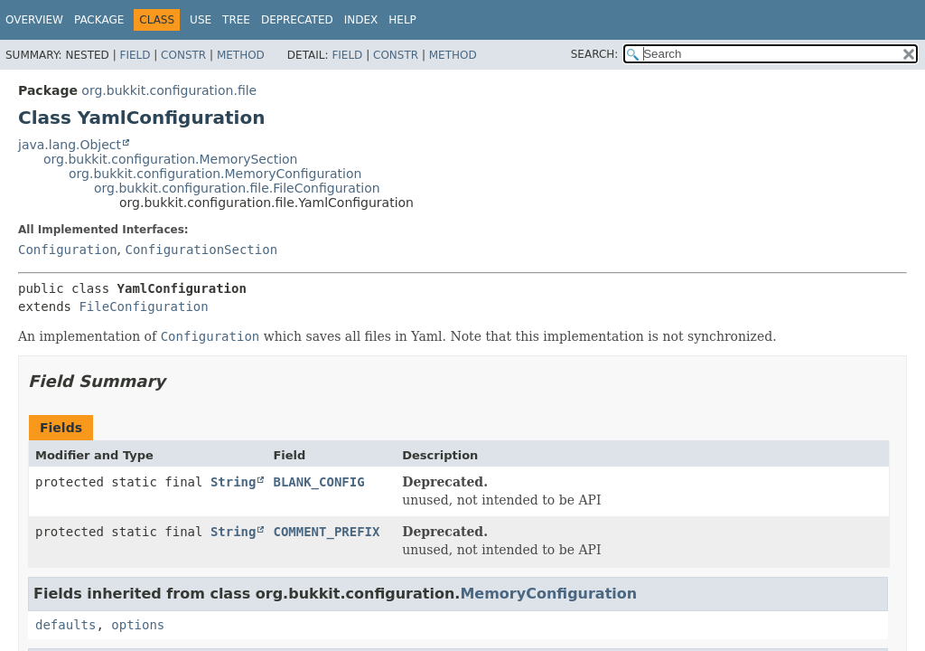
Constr (183, 55)
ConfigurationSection (201, 249)
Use (200, 20)
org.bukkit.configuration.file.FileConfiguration (237, 188)
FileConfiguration (143, 306)
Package (99, 20)
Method (241, 55)
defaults (65, 625)
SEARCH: (595, 54)
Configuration (67, 249)
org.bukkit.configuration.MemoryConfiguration (215, 173)
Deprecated (297, 20)
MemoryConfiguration (548, 593)
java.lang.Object (69, 144)
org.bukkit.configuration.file (169, 90)
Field (134, 55)
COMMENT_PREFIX (326, 531)
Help (402, 20)
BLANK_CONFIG (318, 482)
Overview (34, 20)
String (233, 482)
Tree (236, 20)
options (137, 625)
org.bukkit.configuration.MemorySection (170, 159)
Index (361, 20)
